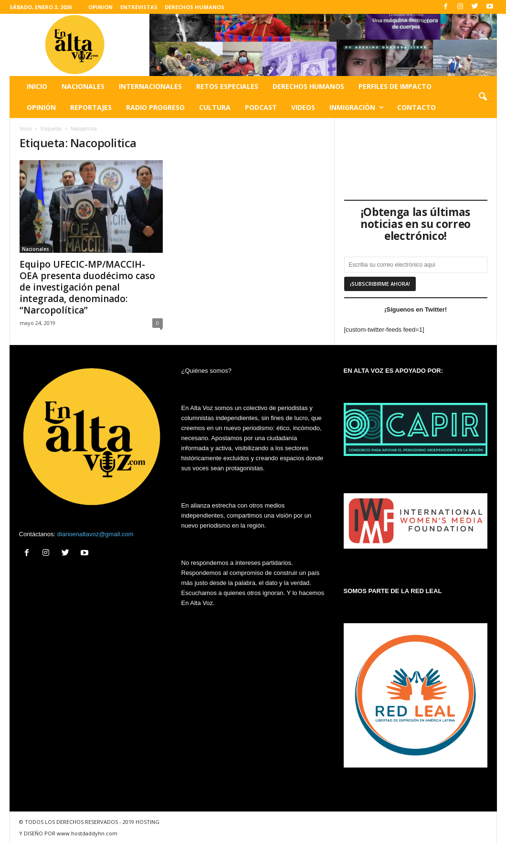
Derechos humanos (308, 86)
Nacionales (83, 86)
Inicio (37, 86)
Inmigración (356, 107)
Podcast (261, 107)
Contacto (416, 107)
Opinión (41, 107)
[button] (482, 97)
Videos (303, 107)
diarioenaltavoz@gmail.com (95, 534)
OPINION (100, 7)
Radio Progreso (155, 107)
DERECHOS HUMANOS (194, 7)
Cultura (215, 107)
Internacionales (150, 86)
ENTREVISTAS (139, 7)
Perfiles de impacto (395, 86)
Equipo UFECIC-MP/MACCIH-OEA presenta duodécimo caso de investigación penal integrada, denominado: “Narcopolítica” (87, 287)
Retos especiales (227, 86)
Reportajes (91, 107)
